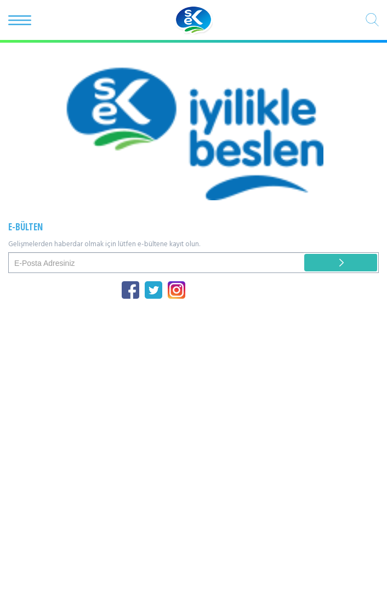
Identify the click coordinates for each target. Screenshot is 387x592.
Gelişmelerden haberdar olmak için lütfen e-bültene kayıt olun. (104, 245)
